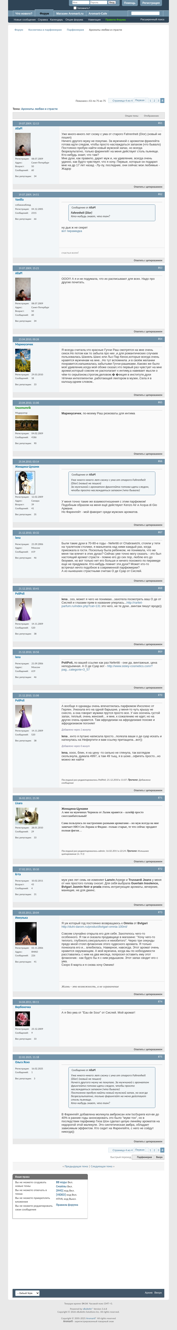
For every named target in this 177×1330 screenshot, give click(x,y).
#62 (160, 194)
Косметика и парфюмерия (45, 29)
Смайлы (61, 1186)
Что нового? (23, 13)
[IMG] (59, 1190)
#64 (160, 338)
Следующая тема (101, 1166)
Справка (43, 19)
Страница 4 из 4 (123, 100)
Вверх (159, 1157)
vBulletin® (88, 1308)
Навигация (94, 19)
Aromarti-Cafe (97, 13)
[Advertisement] (95, 65)
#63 (160, 267)
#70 (160, 695)
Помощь (130, 3)
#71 (160, 797)
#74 (160, 1001)
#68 (160, 588)
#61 (160, 123)
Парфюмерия (75, 29)
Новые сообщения (24, 19)
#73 (160, 912)
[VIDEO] (61, 1194)
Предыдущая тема (76, 1166)
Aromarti (90, 1318)
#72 (160, 868)
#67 (160, 532)
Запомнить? (82, 8)
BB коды (61, 1182)
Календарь (56, 19)
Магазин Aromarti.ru (69, 13)
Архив (149, 1292)
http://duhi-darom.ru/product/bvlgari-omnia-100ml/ (94, 926)
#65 (160, 402)
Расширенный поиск (152, 19)
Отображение (151, 115)
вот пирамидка (72, 231)
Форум (44, 13)
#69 (160, 651)
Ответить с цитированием (146, 186)
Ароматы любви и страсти (39, 109)
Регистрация (151, 3)
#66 (160, 461)
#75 (160, 1056)
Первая (140, 100)
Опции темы (132, 115)
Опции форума (74, 19)
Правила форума (67, 1205)
